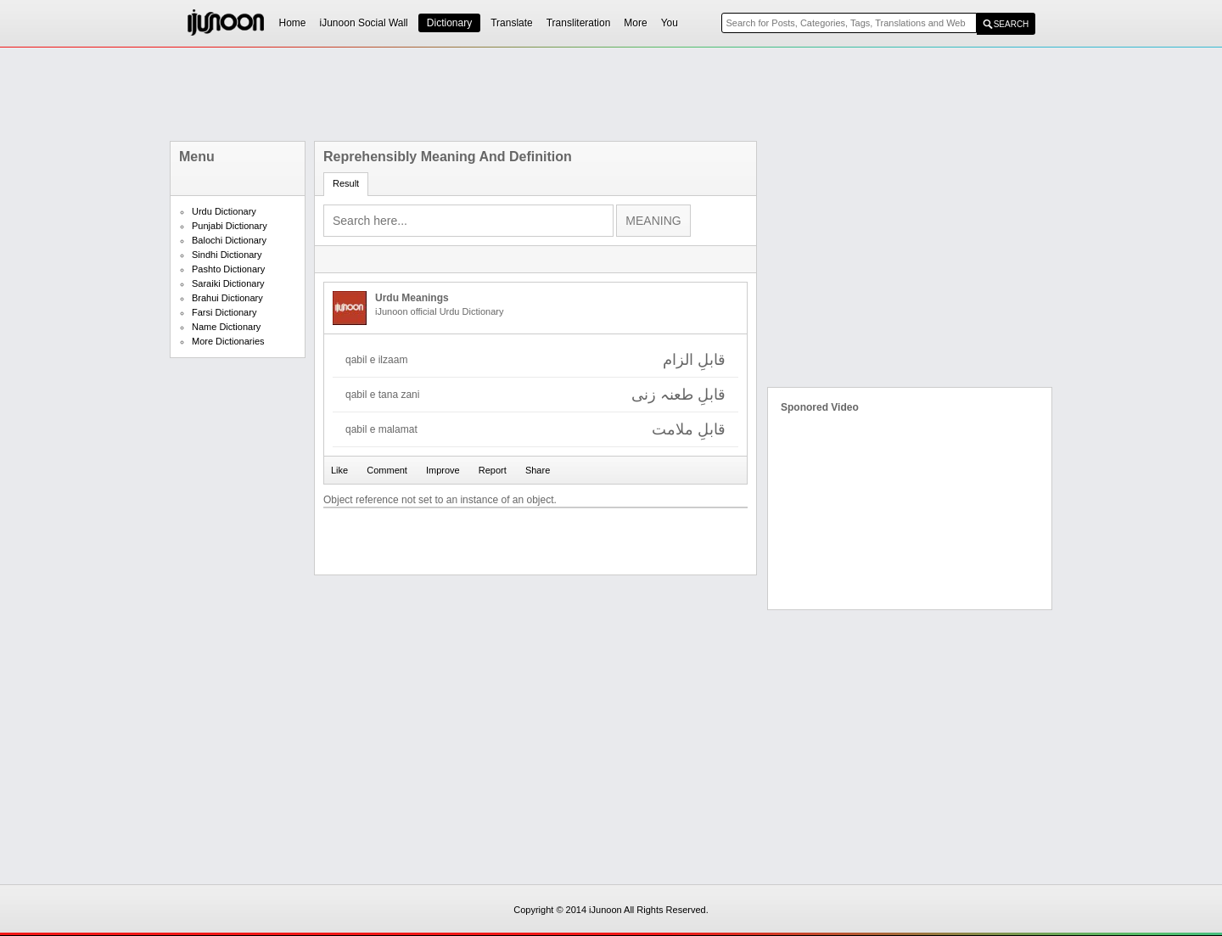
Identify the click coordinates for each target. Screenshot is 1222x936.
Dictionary (449, 23)
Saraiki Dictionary (228, 283)
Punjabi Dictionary (229, 226)
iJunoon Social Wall (364, 23)
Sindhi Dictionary (227, 254)
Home (292, 23)
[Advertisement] (611, 94)
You (669, 23)
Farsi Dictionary (224, 312)
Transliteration (579, 23)
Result (346, 183)
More (635, 23)
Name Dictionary (226, 327)
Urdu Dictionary (224, 211)
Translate (511, 23)
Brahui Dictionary (227, 298)
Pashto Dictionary (228, 269)
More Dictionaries (228, 341)
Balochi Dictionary (229, 240)
